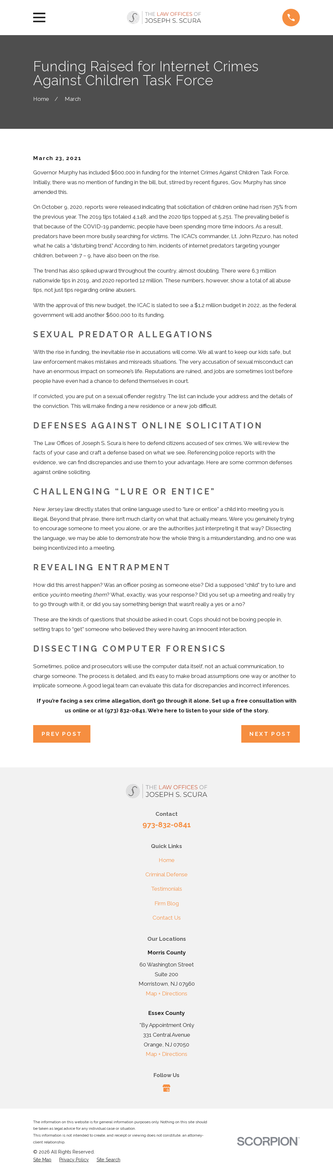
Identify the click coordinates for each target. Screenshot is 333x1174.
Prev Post (62, 734)
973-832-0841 (166, 824)
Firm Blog (166, 903)
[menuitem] (42, 1160)
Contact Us (167, 917)
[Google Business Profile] (166, 1088)
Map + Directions (166, 993)
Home (167, 860)
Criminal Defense (166, 874)
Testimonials (166, 888)
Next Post (270, 734)
